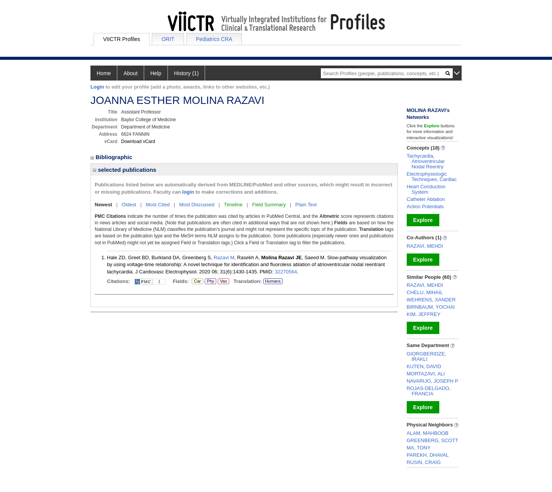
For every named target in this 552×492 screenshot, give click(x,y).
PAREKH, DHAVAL (428, 455)
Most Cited (157, 204)
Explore (423, 220)
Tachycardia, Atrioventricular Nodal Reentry (426, 161)
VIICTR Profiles (121, 39)
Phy (210, 281)
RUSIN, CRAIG (424, 462)
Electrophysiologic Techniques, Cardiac (432, 176)
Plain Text (306, 204)
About (130, 73)
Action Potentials (425, 206)
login (188, 192)
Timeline (233, 204)
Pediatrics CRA (214, 39)
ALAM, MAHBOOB (428, 433)
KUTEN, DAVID (424, 366)
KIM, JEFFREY (423, 314)
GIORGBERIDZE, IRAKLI (426, 356)
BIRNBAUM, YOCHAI (431, 307)
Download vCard (138, 141)
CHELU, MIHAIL (425, 292)
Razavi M (224, 257)
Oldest (129, 204)
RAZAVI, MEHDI (425, 246)
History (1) (186, 73)
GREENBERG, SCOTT (432, 440)
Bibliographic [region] (112, 157)
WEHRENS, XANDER (431, 300)
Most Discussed (196, 204)
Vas (223, 281)
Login (97, 87)
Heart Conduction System (426, 189)
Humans (273, 281)
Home (104, 73)
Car (197, 281)
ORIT (167, 39)
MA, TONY (418, 448)
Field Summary (269, 204)
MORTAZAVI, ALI (426, 374)
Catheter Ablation (426, 199)
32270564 (286, 272)
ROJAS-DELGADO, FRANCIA (429, 391)
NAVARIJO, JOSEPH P (432, 381)
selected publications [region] (124, 169)
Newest (103, 204)
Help (155, 73)
